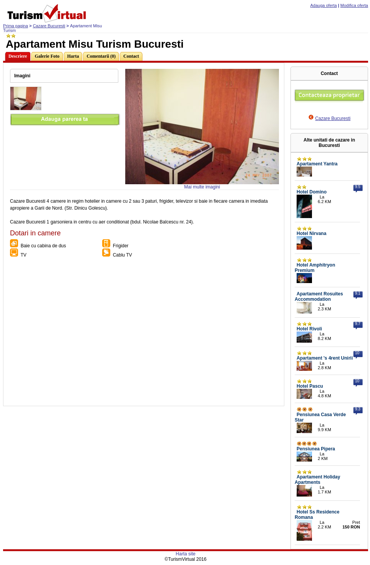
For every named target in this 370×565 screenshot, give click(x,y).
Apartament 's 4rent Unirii (325, 358)
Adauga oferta (323, 5)
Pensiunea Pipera (316, 449)
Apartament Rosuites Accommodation (319, 296)
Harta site (185, 554)
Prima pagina (15, 25)
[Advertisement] (72, 334)
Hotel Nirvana (311, 233)
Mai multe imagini (202, 187)
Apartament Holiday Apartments (317, 479)
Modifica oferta (354, 5)
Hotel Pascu (310, 386)
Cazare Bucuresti (49, 25)
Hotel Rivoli (309, 329)
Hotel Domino (312, 192)
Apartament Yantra (317, 164)
